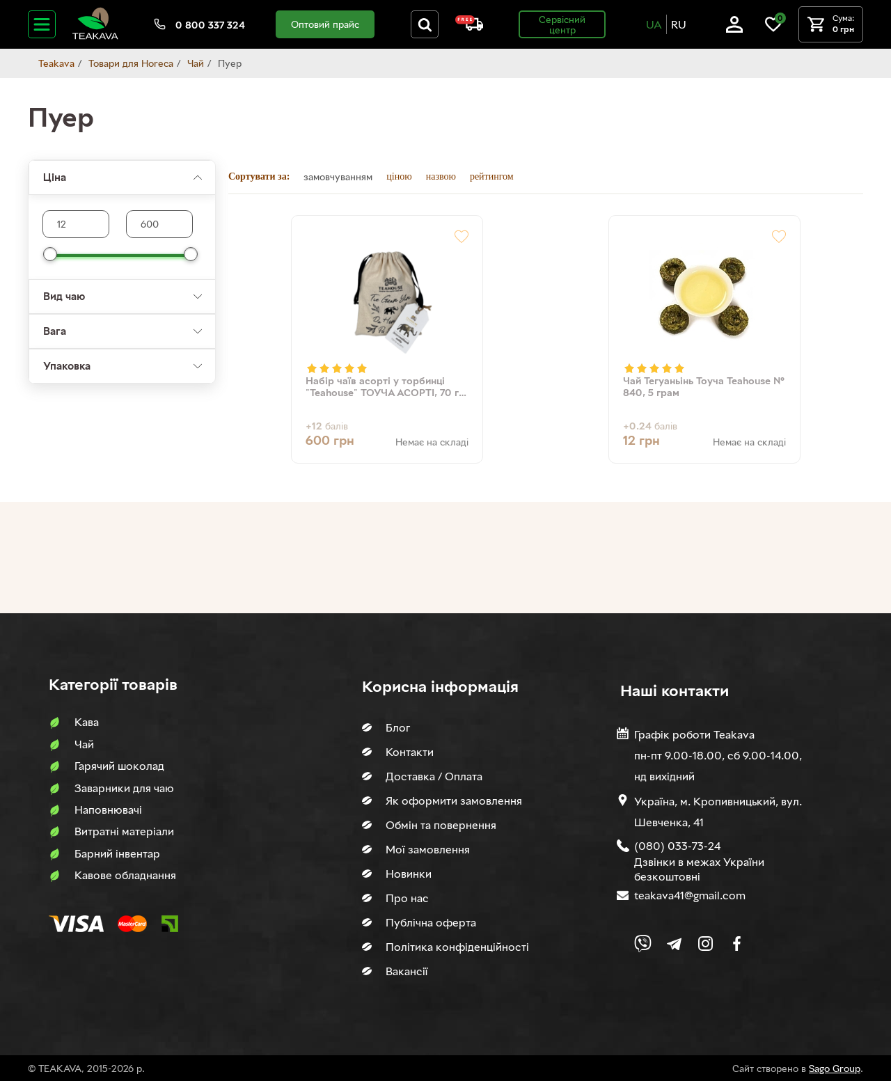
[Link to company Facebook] (737, 943)
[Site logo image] (95, 36)
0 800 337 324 (210, 25)
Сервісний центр (562, 24)
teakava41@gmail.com (690, 895)
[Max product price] (75, 224)
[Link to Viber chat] (643, 943)
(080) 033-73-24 (677, 846)
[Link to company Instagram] (705, 943)
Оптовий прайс (325, 24)
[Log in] (734, 29)
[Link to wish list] (773, 29)
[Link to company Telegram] (674, 943)
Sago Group (834, 1068)
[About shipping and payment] (469, 27)
